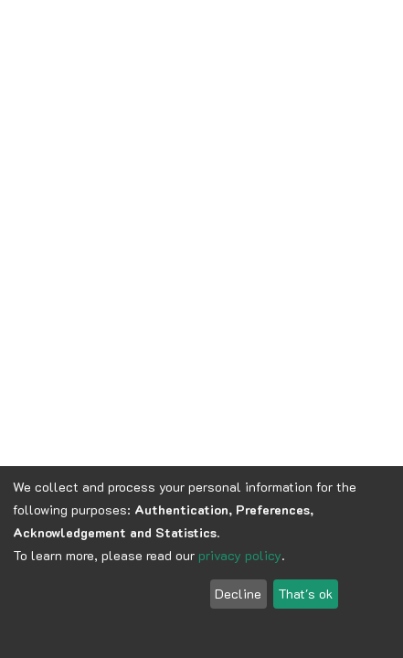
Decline (238, 593)
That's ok (305, 593)
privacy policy (239, 555)
